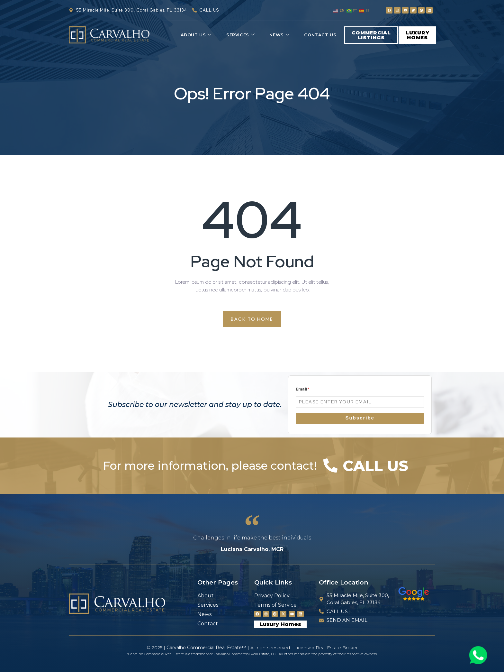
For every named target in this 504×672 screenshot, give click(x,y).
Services (240, 35)
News (279, 35)
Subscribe (359, 417)
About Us (196, 35)
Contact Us (320, 34)
